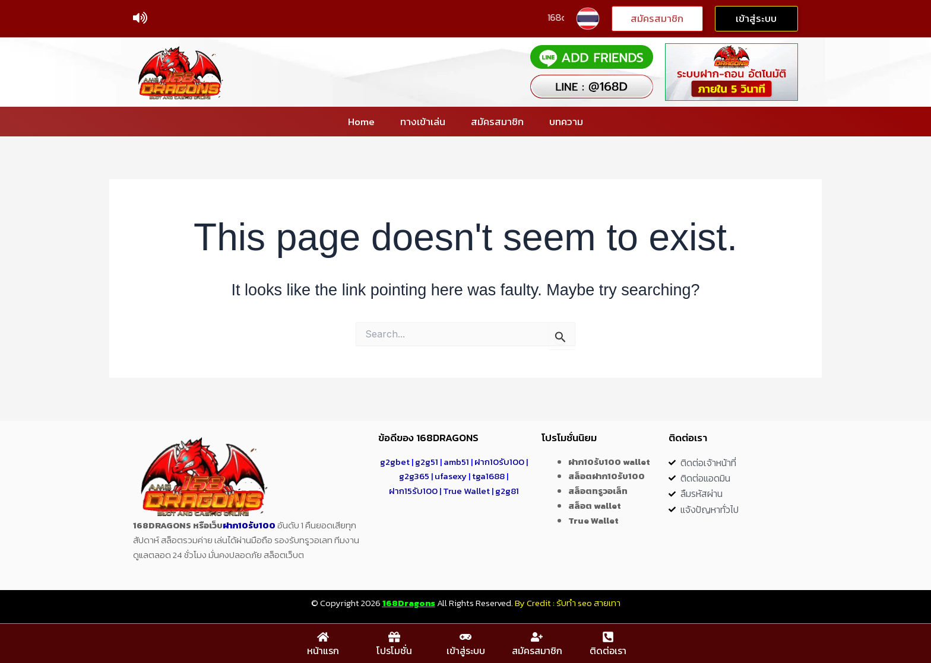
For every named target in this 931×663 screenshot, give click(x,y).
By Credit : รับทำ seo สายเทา (567, 603)
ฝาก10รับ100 (249, 525)
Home (361, 121)
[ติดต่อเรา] (608, 637)
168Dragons (408, 603)
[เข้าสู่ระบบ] (465, 637)
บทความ (566, 121)
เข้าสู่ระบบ (465, 650)
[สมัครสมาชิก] (537, 637)
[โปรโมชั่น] (394, 637)
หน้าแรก (323, 650)
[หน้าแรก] (323, 637)
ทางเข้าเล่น (422, 121)
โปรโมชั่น (394, 650)
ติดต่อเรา (608, 650)
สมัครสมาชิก (497, 121)
